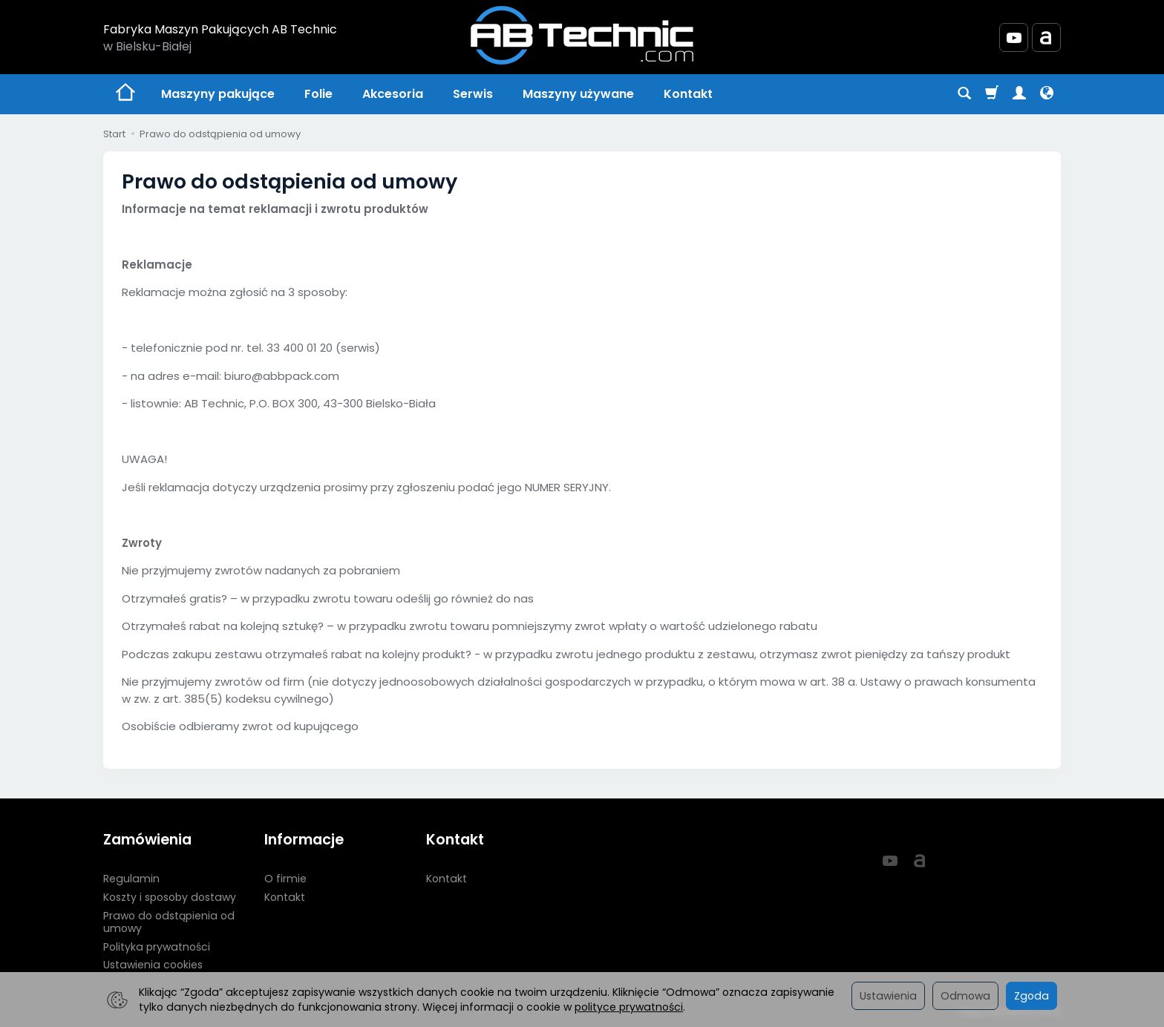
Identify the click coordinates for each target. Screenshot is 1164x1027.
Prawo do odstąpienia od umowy (169, 922)
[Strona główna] (582, 35)
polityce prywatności (629, 1007)
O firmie (285, 878)
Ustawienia (888, 995)
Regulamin (131, 878)
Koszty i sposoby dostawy (169, 897)
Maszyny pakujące (218, 93)
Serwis (473, 93)
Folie (318, 93)
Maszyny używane (578, 93)
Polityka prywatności (156, 946)
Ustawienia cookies (153, 964)
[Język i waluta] (1047, 94)
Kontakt (688, 93)
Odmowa (965, 995)
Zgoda (1031, 995)
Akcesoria (392, 93)
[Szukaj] (964, 94)
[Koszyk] (992, 94)
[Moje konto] (1019, 94)
